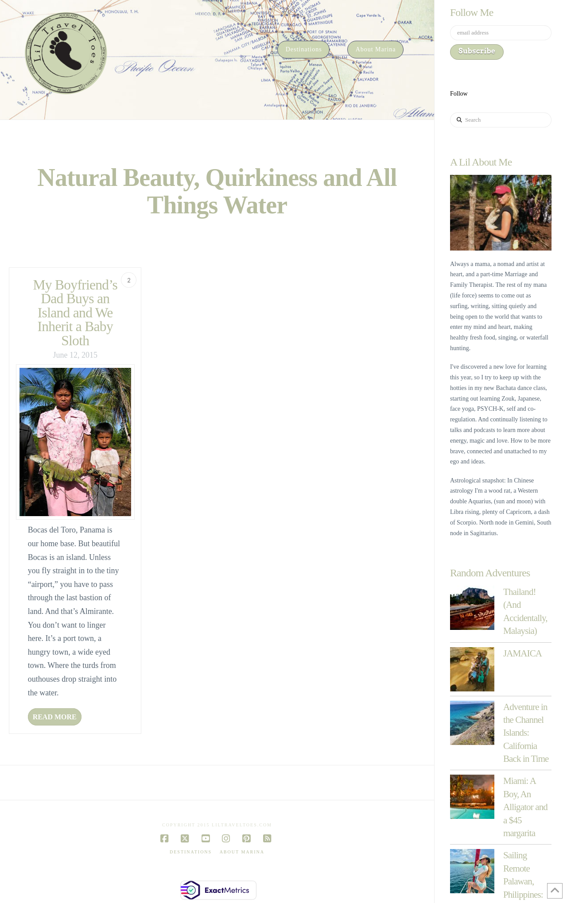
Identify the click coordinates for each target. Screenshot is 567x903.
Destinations (191, 851)
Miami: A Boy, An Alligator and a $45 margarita (525, 807)
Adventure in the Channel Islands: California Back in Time (526, 733)
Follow (459, 93)
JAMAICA (522, 653)
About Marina (242, 851)
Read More (55, 717)
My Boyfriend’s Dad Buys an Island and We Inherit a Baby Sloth (75, 312)
